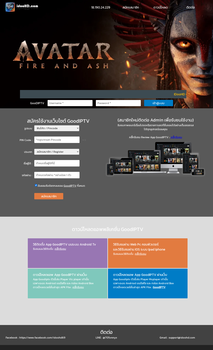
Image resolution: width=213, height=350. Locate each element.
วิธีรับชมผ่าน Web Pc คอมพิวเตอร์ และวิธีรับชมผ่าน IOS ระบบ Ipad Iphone (139, 247)
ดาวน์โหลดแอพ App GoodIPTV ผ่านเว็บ (60, 274)
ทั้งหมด (81, 186)
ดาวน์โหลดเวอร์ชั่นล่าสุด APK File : (139, 287)
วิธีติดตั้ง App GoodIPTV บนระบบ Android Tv (64, 244)
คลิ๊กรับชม (176, 137)
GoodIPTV (70, 186)
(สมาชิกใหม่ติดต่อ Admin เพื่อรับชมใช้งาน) (156, 120)
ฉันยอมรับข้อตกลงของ (51, 186)
